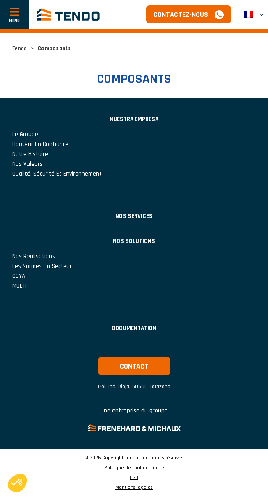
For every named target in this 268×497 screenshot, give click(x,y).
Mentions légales (134, 487)
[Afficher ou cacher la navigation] (14, 14)
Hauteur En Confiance (40, 144)
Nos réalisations (33, 256)
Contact (134, 366)
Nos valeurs (27, 164)
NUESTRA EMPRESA (134, 119)
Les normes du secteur (42, 266)
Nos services (134, 216)
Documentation (134, 328)
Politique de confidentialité (134, 468)
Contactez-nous (180, 14)
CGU (134, 478)
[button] (253, 14)
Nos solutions (134, 241)
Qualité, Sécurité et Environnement (57, 174)
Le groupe (25, 134)
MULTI (19, 286)
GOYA (18, 276)
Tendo (19, 48)
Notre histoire (30, 154)
